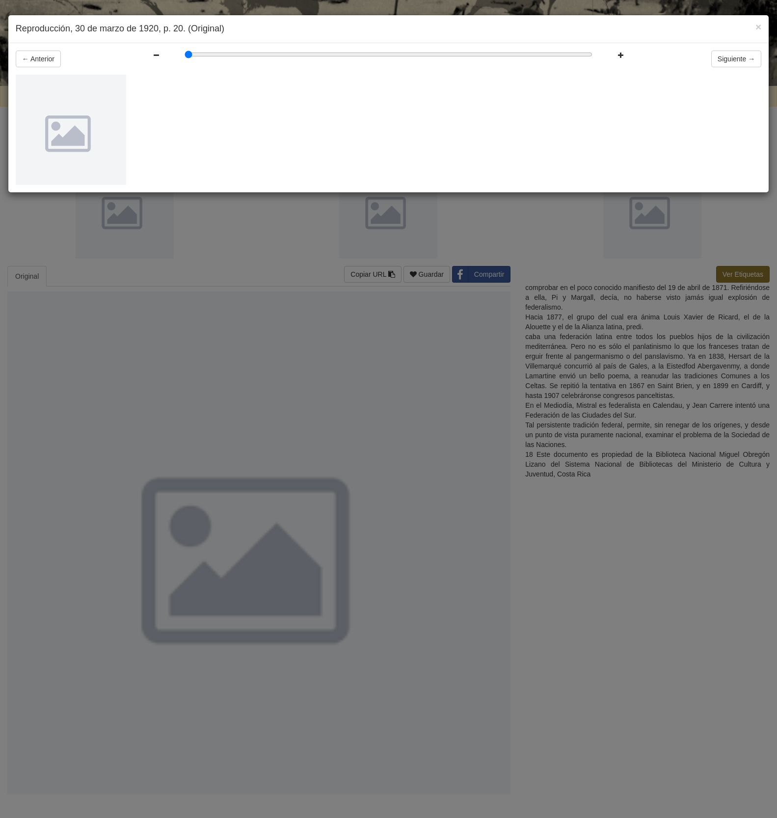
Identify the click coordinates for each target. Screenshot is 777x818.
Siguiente (736, 59)
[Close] (758, 27)
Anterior (38, 59)
